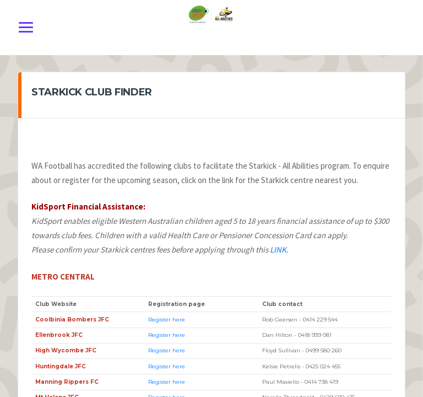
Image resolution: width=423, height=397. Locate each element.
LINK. (279, 249)
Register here (166, 319)
